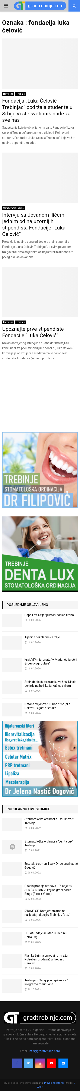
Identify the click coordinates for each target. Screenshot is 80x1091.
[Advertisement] (40, 395)
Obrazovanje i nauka (13, 208)
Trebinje (20, 94)
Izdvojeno (8, 94)
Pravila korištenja (54, 1082)
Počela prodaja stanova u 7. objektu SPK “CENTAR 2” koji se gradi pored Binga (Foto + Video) (48, 889)
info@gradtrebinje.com (44, 1051)
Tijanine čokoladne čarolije (42, 637)
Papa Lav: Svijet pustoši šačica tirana (49, 615)
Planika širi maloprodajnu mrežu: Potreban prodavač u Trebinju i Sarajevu (46, 959)
